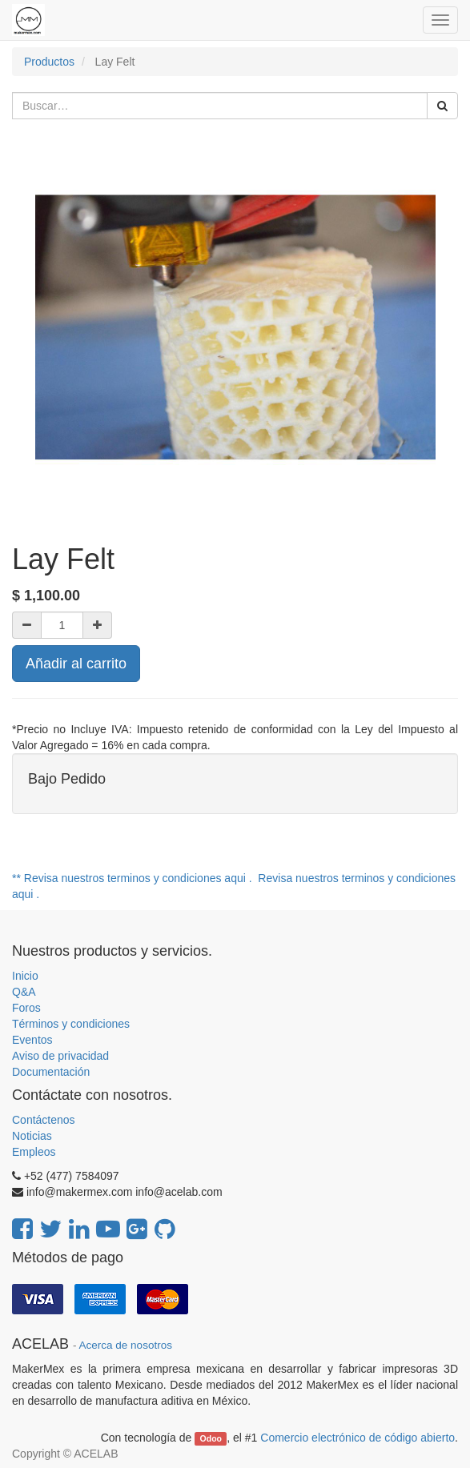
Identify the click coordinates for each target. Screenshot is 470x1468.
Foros (26, 1007)
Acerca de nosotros (125, 1345)
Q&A (24, 991)
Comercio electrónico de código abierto (357, 1437)
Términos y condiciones (71, 1023)
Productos (49, 61)
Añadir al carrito (76, 664)
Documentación (51, 1071)
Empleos (33, 1151)
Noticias (32, 1135)
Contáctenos (43, 1119)
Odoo (211, 1438)
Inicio (25, 975)
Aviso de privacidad (60, 1055)
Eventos (32, 1039)
